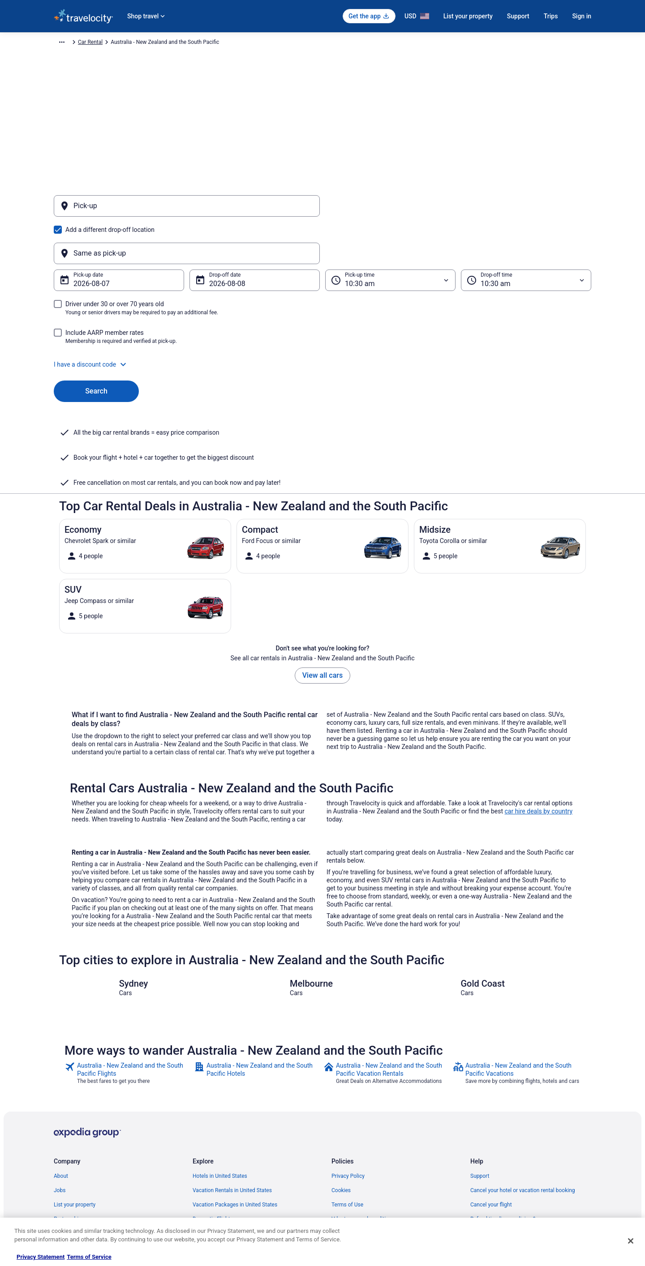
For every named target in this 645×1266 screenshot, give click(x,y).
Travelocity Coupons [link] (217, 1174)
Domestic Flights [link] (213, 1131)
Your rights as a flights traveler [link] (506, 1160)
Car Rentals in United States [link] (226, 1145)
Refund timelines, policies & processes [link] (516, 1131)
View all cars (322, 587)
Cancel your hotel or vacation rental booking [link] (522, 1102)
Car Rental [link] (111, 43)
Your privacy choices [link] (356, 1160)
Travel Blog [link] (206, 1203)
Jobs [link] (59, 1102)
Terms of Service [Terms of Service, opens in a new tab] (89, 1256)
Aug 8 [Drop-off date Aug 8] (218, 240)
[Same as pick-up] (458, 210)
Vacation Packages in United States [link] (235, 1117)
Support (518, 16)
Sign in (581, 16)
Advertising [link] (67, 1188)
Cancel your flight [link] (491, 1117)
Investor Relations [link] (75, 1160)
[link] (128, 985)
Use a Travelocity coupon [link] (500, 1145)
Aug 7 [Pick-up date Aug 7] (82, 240)
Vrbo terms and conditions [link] (363, 1131)
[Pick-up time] (390, 237)
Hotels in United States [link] (220, 1088)
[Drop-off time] (526, 237)
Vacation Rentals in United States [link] (232, 1102)
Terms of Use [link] (347, 1117)
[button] (322, 321)
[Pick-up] (187, 210)
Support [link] (479, 1088)
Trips (551, 16)
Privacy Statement (40, 1256)
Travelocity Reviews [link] (216, 1160)
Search (96, 348)
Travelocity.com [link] (72, 43)
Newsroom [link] (67, 1145)
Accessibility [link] (346, 1145)
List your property (468, 16)
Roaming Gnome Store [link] (81, 1174)
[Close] (631, 1241)
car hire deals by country (538, 723)
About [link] (61, 1088)
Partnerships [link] (69, 1131)
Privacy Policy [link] (348, 1088)
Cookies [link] (341, 1102)
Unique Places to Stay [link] (219, 1188)
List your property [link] (74, 1117)
